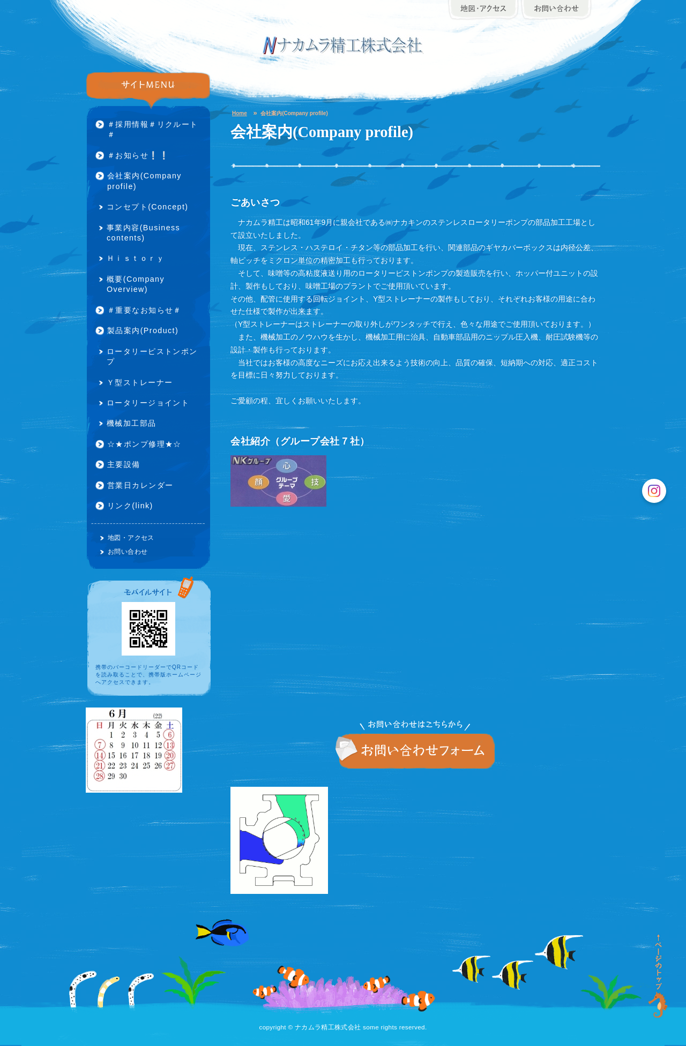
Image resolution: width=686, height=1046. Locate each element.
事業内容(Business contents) (143, 232)
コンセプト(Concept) (148, 206)
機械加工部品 (131, 423)
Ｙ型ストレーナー (140, 382)
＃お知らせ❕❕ (138, 155)
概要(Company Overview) (136, 284)
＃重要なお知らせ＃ (144, 310)
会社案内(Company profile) (144, 180)
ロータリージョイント (148, 402)
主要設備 (123, 464)
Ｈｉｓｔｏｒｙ (136, 258)
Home (239, 113)
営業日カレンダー (140, 485)
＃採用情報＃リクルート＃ (152, 129)
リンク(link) (130, 505)
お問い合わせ (415, 751)
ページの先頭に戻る (658, 976)
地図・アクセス (131, 537)
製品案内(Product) (142, 330)
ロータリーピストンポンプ (152, 356)
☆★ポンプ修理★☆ (144, 444)
